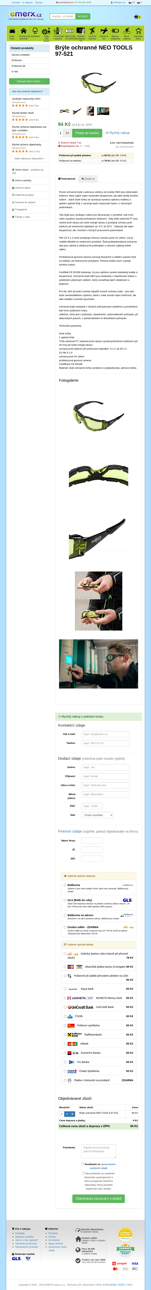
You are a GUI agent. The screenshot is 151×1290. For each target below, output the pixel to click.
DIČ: (73, 858)
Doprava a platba (24, 1236)
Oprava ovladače (21, 54)
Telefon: (71, 743)
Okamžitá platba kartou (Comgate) (98, 967)
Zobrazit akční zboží (29, 81)
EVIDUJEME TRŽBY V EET (118, 1284)
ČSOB (98, 1016)
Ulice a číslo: (68, 785)
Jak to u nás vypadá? (26, 1240)
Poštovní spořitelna (98, 1026)
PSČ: (73, 806)
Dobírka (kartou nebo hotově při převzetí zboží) (98, 956)
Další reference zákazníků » (29, 158)
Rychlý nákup (117, 132)
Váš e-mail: (69, 734)
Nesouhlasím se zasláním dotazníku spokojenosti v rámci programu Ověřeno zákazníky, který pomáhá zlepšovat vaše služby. (99, 1181)
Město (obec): (72, 796)
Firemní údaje (98, 831)
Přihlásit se (118, 2)
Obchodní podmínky (26, 1243)
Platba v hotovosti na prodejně (98, 1080)
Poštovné (17, 60)
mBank (98, 1044)
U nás (15, 71)
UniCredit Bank (98, 1007)
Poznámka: (69, 1147)
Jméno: (71, 767)
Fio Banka (98, 1062)
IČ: (74, 849)
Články (52, 1236)
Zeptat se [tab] (88, 178)
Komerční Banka (98, 1053)
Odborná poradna (23, 195)
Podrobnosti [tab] (66, 178)
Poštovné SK (18, 66)
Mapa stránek (56, 1243)
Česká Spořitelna (98, 1071)
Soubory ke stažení (24, 202)
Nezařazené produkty (26, 1246)
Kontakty (20, 1233)
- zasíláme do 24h (27, 171)
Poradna (53, 1233)
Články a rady (21, 216)
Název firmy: (68, 840)
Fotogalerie (19, 209)
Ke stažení (54, 1240)
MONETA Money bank (98, 998)
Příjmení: (70, 776)
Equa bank (98, 989)
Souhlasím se (99, 1166)
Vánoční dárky (21, 187)
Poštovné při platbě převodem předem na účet (98, 978)
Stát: (73, 815)
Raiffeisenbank (98, 1035)
